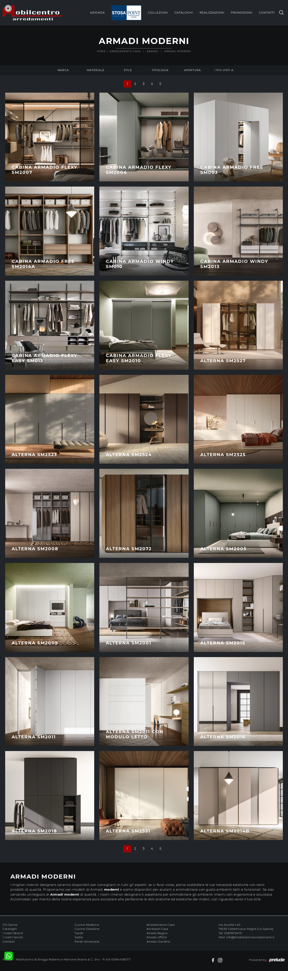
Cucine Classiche (87, 928)
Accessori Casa (157, 928)
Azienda (97, 12)
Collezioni (158, 12)
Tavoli (79, 933)
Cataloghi (183, 12)
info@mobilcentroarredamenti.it (250, 937)
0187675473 (233, 933)
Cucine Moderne (87, 924)
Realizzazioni (212, 12)
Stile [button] (128, 70)
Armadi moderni (177, 51)
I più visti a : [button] (224, 70)
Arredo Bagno (157, 933)
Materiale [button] (95, 70)
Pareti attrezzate (87, 941)
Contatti (267, 12)
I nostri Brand (13, 933)
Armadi (152, 51)
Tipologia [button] (160, 70)
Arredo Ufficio (157, 937)
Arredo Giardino (158, 941)
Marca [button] (63, 70)
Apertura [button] (192, 70)
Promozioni (241, 12)
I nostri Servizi (13, 937)
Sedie (79, 937)
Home (101, 51)
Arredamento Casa (125, 51)
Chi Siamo (10, 924)
